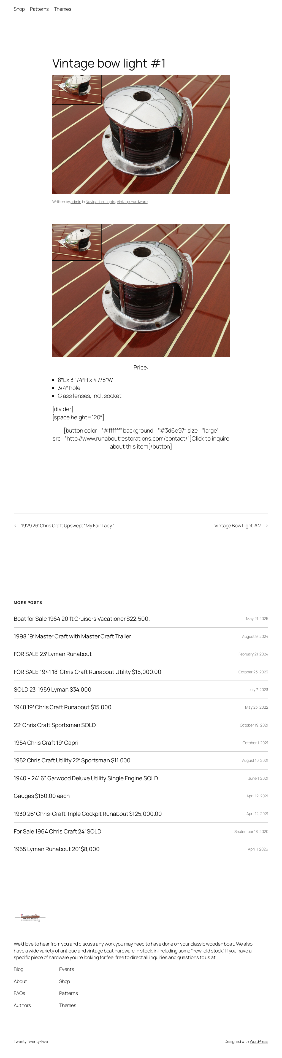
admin (75, 201)
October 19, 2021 (254, 725)
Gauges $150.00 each (42, 796)
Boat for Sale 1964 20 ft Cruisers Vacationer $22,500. (82, 619)
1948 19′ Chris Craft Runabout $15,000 (63, 707)
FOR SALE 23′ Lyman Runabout (53, 654)
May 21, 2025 (257, 618)
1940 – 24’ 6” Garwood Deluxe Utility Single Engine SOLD (86, 778)
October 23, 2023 (253, 671)
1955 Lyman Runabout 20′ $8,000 (57, 849)
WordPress (259, 1041)
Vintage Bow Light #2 (238, 525)
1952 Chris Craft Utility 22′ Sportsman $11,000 (72, 760)
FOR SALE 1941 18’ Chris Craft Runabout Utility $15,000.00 (87, 672)
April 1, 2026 (258, 849)
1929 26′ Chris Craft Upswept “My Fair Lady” (67, 525)
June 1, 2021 (258, 778)
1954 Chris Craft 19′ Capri (46, 742)
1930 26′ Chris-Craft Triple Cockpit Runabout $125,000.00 (88, 814)
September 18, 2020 (251, 831)
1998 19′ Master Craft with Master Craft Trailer (72, 636)
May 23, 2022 (256, 707)
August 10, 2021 (255, 760)
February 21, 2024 (253, 654)
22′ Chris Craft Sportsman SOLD (55, 725)
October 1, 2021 (256, 742)
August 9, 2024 (255, 636)
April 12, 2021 (257, 795)
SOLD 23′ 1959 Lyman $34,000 (52, 689)
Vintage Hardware (132, 201)
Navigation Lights (100, 201)
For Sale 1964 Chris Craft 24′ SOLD (57, 831)
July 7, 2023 (258, 689)
